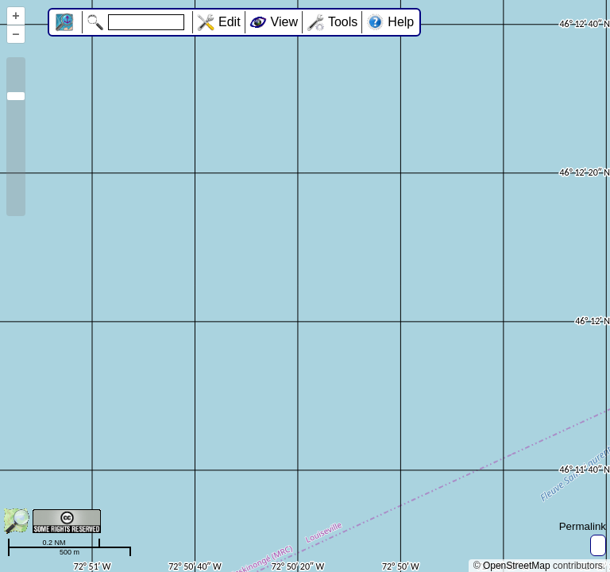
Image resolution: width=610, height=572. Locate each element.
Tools (342, 22)
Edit (229, 22)
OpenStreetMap (516, 565)
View (284, 22)
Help (401, 22)
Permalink (582, 526)
